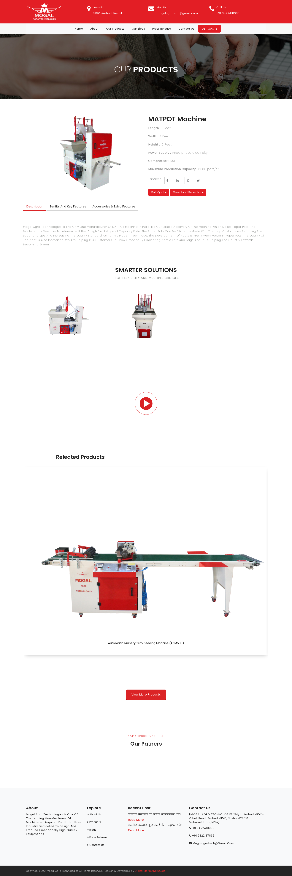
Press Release (161, 29)
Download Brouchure (188, 192)
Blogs (91, 830)
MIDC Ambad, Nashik (108, 13)
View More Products (146, 694)
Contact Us (186, 29)
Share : (155, 179)
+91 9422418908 (228, 13)
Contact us (95, 845)
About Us (94, 814)
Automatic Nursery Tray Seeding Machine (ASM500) (146, 643)
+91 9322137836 (203, 835)
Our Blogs (138, 29)
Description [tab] (34, 206)
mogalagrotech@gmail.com (177, 13)
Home (81, 29)
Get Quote (210, 29)
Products (94, 822)
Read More (136, 820)
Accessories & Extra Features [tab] (113, 206)
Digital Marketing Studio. (150, 871)
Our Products (115, 29)
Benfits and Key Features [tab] (68, 206)
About (94, 29)
